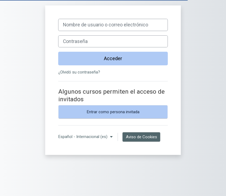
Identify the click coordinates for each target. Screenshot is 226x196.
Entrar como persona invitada (113, 111)
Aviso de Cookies (141, 136)
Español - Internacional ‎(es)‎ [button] (83, 136)
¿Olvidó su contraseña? (79, 72)
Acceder (113, 58)
